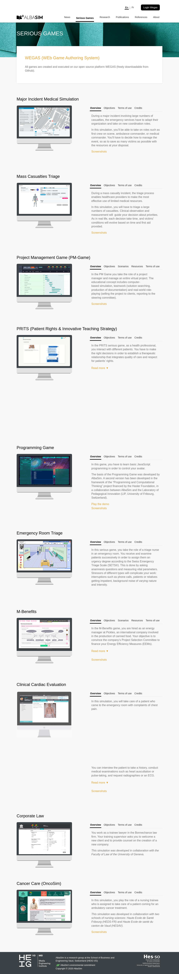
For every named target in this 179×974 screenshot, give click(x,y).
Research (105, 17)
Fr (133, 7)
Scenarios (123, 266)
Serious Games (85, 18)
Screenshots (99, 151)
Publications (122, 17)
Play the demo (100, 504)
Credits (138, 108)
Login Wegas (150, 7)
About (156, 17)
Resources (137, 266)
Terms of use (125, 108)
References (141, 17)
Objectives (109, 108)
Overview (95, 108)
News (67, 17)
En (126, 7)
